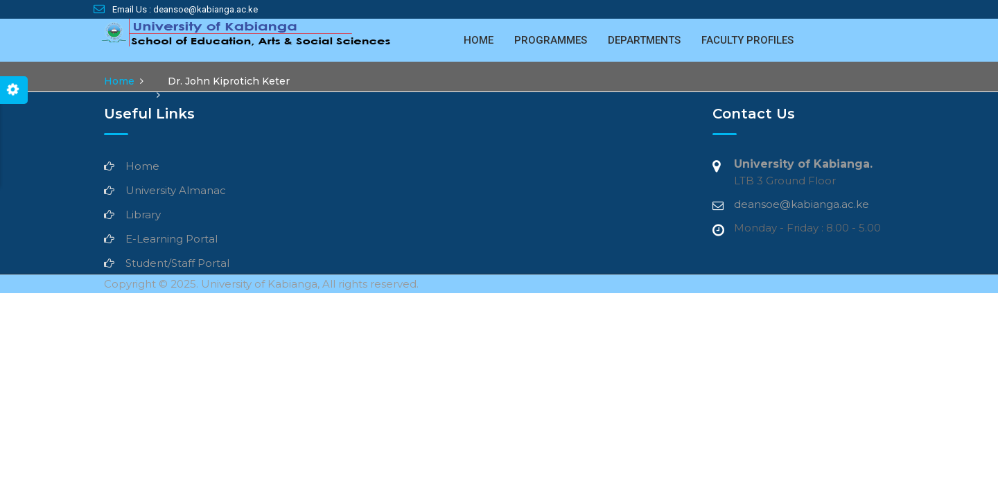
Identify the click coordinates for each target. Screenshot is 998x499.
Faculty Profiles (747, 40)
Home (478, 40)
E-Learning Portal (171, 238)
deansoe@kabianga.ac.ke (801, 204)
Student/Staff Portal (177, 263)
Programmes (550, 40)
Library (143, 214)
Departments (644, 40)
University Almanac (175, 190)
